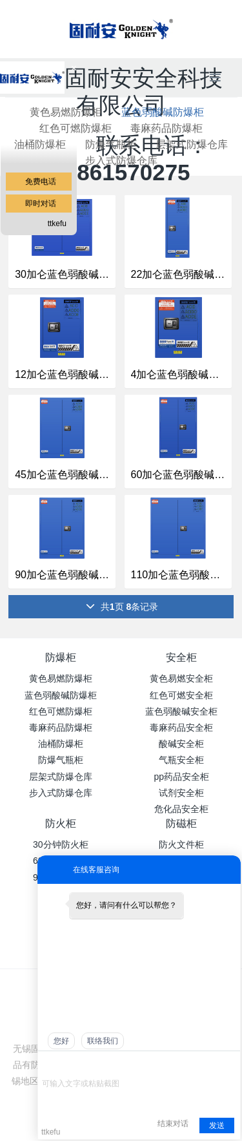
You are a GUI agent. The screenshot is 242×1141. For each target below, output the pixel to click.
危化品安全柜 (181, 809)
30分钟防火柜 (60, 844)
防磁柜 (181, 823)
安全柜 (181, 657)
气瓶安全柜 (181, 760)
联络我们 (102, 1040)
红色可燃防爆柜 (60, 711)
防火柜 (60, 823)
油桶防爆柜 (60, 743)
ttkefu (57, 223)
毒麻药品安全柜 (181, 727)
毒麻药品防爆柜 (166, 128)
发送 (217, 1125)
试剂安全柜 (181, 793)
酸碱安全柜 (181, 743)
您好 (61, 1040)
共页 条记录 (122, 607)
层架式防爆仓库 (192, 144)
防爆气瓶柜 (111, 144)
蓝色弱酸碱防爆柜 (162, 112)
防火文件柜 (181, 844)
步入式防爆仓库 (121, 160)
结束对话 (172, 1123)
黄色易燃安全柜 (181, 678)
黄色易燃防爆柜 (60, 678)
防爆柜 (60, 657)
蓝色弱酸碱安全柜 (181, 711)
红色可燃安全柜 (181, 695)
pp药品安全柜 (181, 776)
